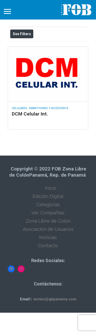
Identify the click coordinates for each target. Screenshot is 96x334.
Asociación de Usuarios (48, 250)
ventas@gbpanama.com (54, 320)
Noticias (48, 258)
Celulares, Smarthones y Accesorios (40, 129)
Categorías (48, 225)
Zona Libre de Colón (48, 242)
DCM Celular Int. (30, 135)
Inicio (50, 209)
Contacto (48, 267)
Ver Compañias (48, 234)
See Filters (22, 34)
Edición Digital (48, 217)
